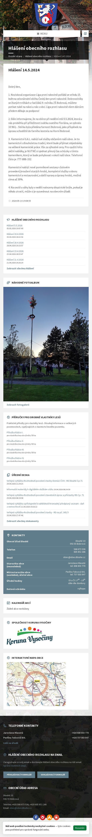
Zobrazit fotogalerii (18, 404)
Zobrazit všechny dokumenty (23, 521)
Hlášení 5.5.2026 (14, 225)
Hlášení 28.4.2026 (15, 242)
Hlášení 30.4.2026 (15, 234)
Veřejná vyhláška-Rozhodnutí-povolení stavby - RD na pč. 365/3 (38, 512)
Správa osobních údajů (14, 765)
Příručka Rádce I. (15, 432)
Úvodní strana (15, 56)
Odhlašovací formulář (53, 774)
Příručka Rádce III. (15, 449)
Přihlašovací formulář (19, 774)
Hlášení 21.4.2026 (15, 259)
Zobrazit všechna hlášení (20, 268)
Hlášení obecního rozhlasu (38, 56)
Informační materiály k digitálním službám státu (30, 489)
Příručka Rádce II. (15, 441)
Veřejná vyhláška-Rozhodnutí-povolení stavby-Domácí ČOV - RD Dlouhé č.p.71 (45, 480)
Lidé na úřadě (10, 743)
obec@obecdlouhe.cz (21, 807)
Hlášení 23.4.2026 (15, 251)
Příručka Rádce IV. (15, 458)
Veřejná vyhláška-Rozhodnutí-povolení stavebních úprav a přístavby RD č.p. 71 (45, 495)
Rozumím (79, 827)
